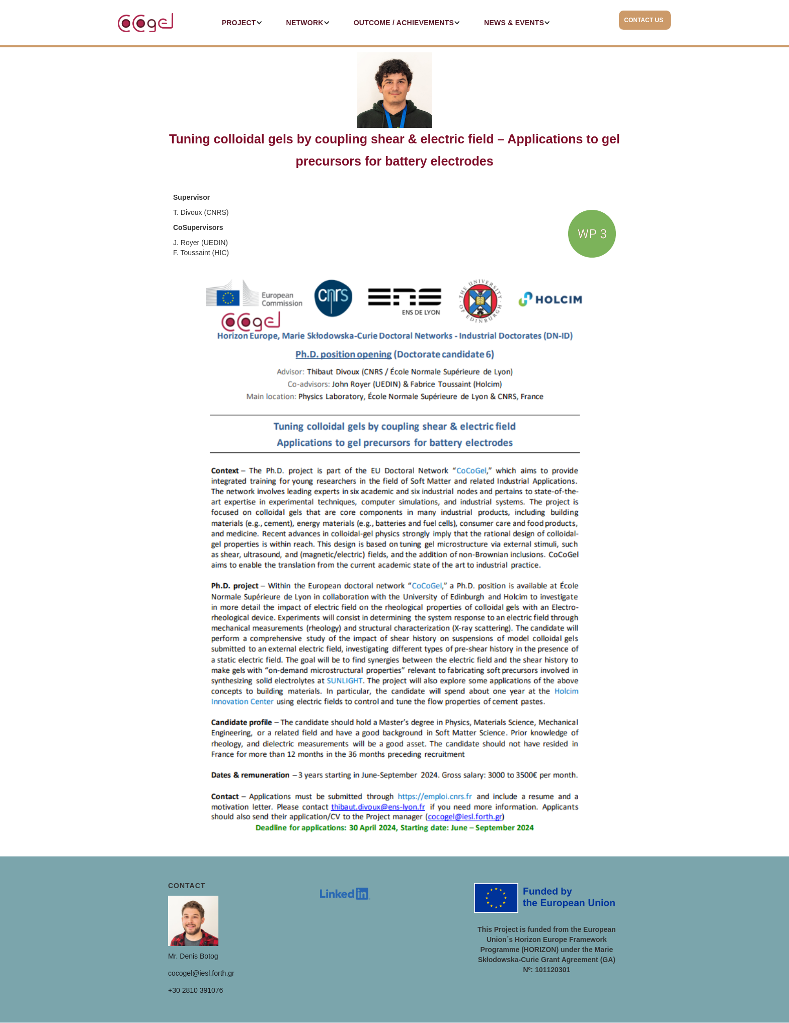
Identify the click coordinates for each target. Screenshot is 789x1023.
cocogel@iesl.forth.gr (201, 973)
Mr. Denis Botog (193, 956)
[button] (238, 23)
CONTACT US (643, 20)
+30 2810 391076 (195, 990)
